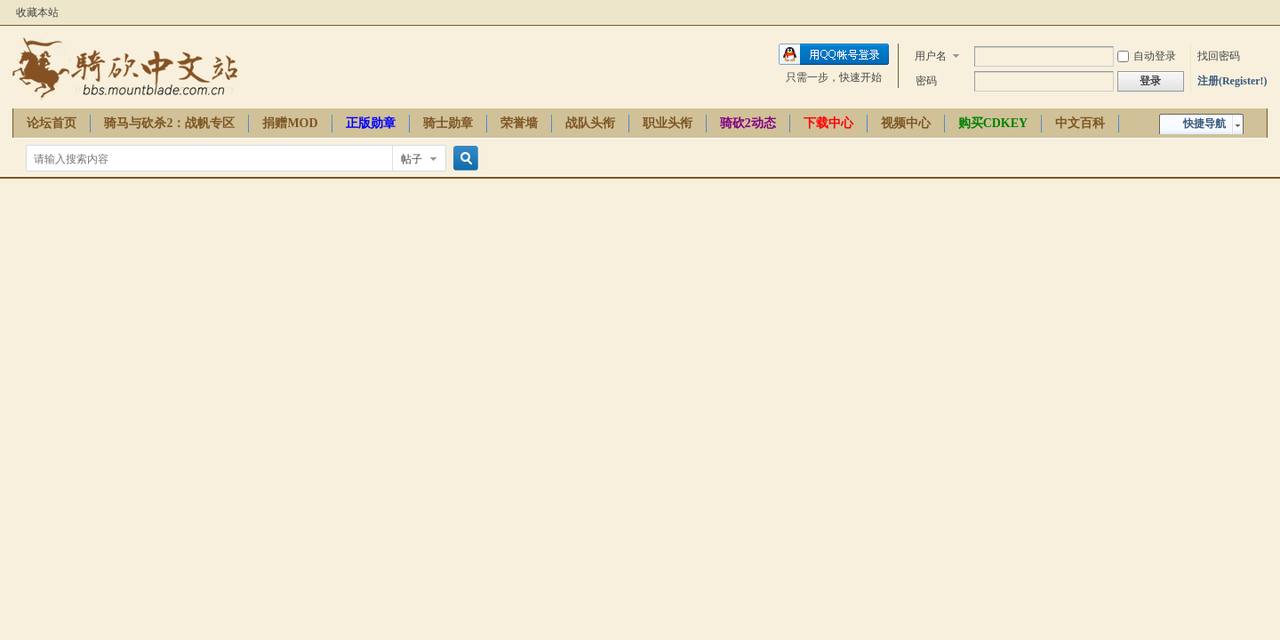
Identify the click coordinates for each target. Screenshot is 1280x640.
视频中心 (906, 123)
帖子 (411, 159)
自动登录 (1146, 56)
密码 (926, 81)
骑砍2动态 (748, 123)
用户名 (931, 56)
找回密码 (1218, 56)
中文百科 (1080, 123)
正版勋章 (371, 123)
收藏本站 (37, 12)
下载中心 (828, 123)
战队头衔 (590, 123)
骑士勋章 (448, 123)
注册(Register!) (1232, 81)
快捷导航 (1204, 123)
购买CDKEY (993, 123)
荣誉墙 (519, 123)
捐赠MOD (289, 123)
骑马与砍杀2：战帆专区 (169, 123)
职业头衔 (667, 123)
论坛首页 (51, 123)
